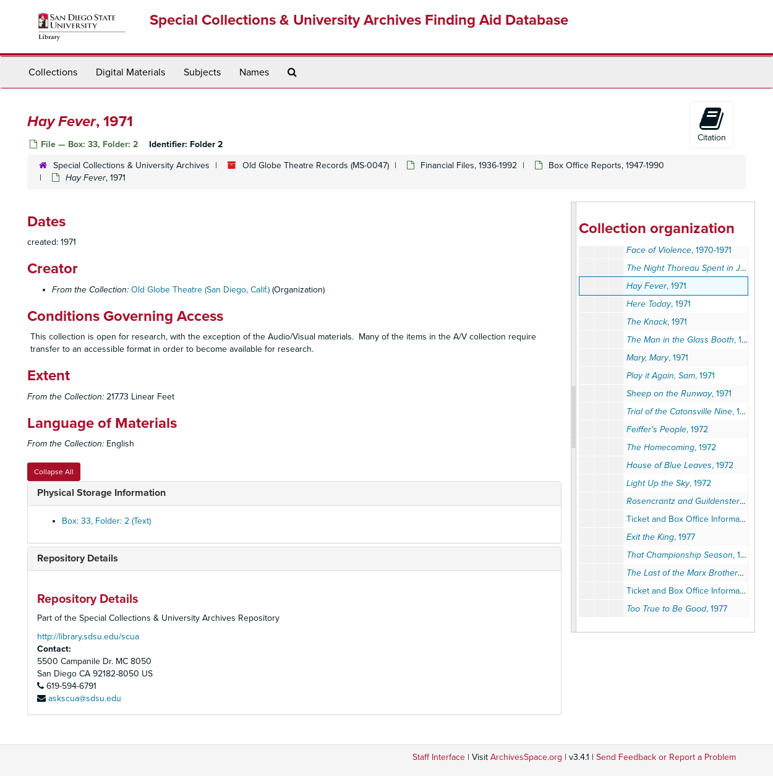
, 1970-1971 (679, 250)
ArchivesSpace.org (526, 757)
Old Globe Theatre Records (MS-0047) (315, 165)
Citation (712, 124)
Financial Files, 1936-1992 (469, 165)
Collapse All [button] (54, 471)
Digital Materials (130, 72)
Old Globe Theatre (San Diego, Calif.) (200, 289)
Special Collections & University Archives (131, 165)
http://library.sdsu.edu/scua (88, 636)
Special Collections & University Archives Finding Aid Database (359, 20)
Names (254, 72)
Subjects (202, 72)
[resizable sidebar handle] (573, 417)
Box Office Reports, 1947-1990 (606, 165)
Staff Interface (438, 757)
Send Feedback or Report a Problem (666, 757)
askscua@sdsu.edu (84, 698)
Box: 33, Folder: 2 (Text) (106, 521)
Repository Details (77, 558)
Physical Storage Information (101, 493)
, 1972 (667, 429)
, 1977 (660, 537)
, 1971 (656, 286)
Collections (52, 72)
